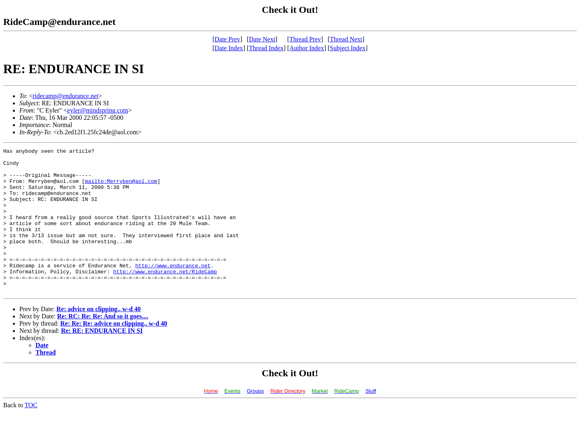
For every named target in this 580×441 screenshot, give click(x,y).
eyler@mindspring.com (97, 110)
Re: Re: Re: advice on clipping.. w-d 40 (113, 352)
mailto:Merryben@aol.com (121, 188)
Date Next (262, 39)
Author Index (306, 48)
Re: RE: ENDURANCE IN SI (102, 359)
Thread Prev (305, 39)
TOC (31, 434)
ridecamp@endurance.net (66, 95)
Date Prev (227, 39)
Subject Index (347, 48)
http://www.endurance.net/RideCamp (165, 296)
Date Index (229, 48)
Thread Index (266, 48)
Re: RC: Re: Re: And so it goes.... (102, 345)
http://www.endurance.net (173, 289)
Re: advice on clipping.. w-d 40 (98, 337)
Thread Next (346, 39)
